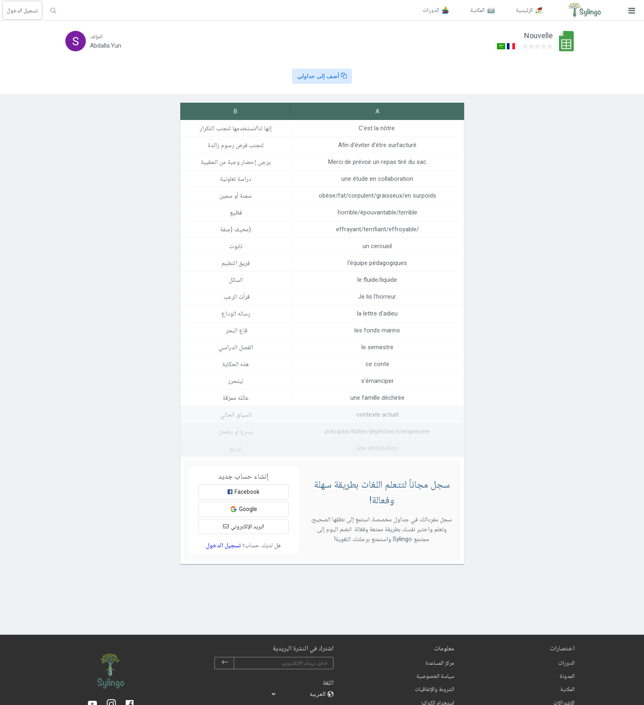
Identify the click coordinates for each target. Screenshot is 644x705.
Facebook (244, 491)
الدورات (566, 662)
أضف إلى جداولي (322, 76)
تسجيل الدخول (22, 10)
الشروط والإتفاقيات (434, 689)
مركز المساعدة (440, 662)
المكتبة (567, 689)
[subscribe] (224, 663)
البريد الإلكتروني (243, 526)
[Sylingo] (584, 10)
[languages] (299, 694)
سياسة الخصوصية (435, 676)
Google (243, 509)
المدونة (567, 676)
